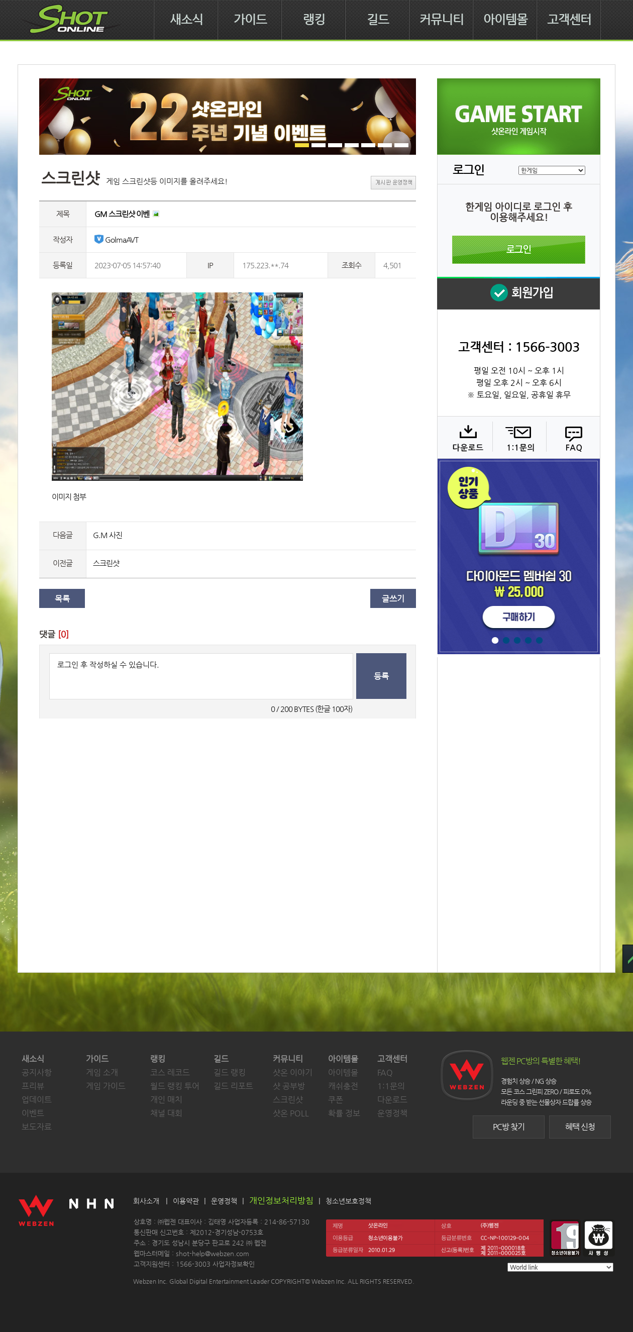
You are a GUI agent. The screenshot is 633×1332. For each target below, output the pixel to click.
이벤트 (33, 1113)
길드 (378, 20)
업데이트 (37, 1099)
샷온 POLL (291, 1113)
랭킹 (314, 20)
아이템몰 (505, 20)
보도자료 (37, 1127)
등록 (381, 676)
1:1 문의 (518, 437)
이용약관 (186, 1201)
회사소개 (146, 1201)
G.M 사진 (107, 535)
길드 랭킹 (230, 1072)
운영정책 (392, 1113)
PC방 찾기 (508, 1127)
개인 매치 (166, 1099)
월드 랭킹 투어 (174, 1086)
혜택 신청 (580, 1127)
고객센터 (569, 20)
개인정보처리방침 (281, 1200)
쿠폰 (335, 1099)
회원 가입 (518, 293)
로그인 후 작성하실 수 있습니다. (201, 676)
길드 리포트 (233, 1086)
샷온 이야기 (292, 1072)
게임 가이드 (106, 1086)
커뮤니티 (441, 20)
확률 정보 (344, 1113)
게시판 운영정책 (393, 182)
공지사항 (37, 1072)
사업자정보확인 (234, 1264)
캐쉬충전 (343, 1086)
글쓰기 (393, 598)
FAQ (572, 437)
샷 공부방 (289, 1086)
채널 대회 (166, 1113)
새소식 (186, 20)
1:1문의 (391, 1086)
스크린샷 (106, 563)
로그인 (518, 250)
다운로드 (464, 437)
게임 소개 (102, 1072)
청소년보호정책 (348, 1201)
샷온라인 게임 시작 (518, 116)
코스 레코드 (170, 1072)
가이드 (250, 20)
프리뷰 (33, 1086)
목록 (62, 598)
